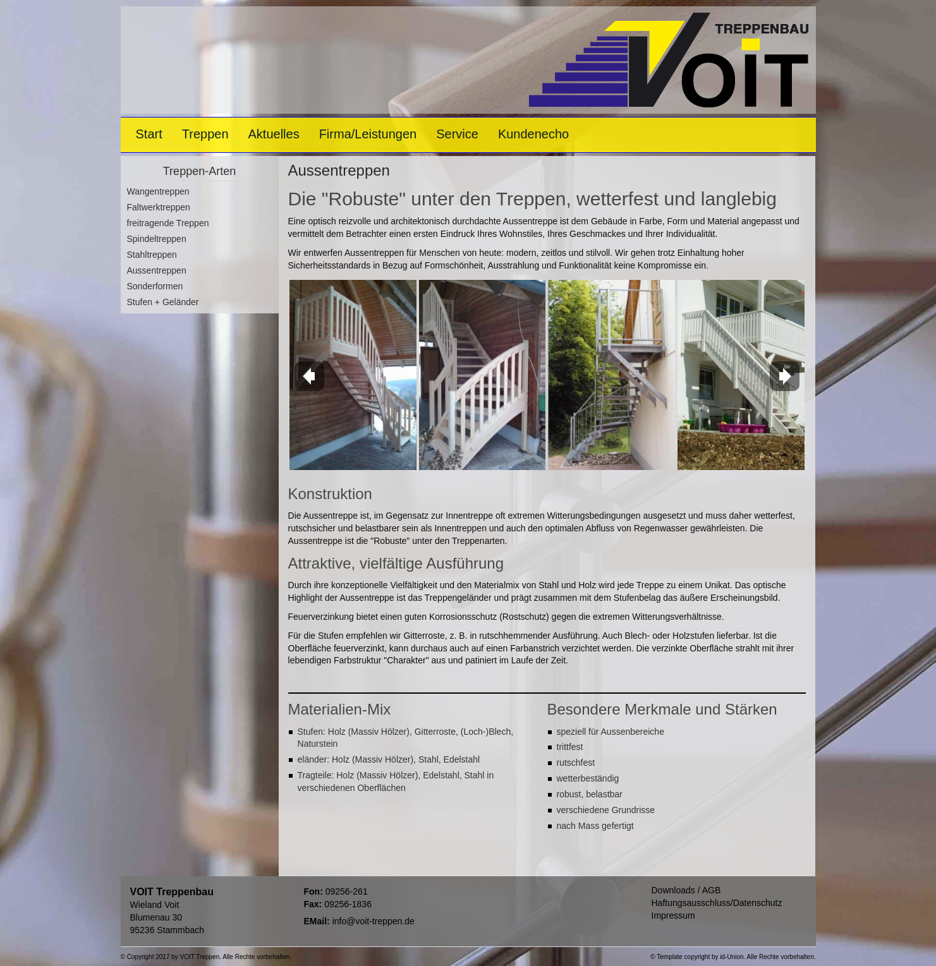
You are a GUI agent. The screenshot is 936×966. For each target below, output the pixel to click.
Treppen (205, 134)
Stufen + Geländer (163, 302)
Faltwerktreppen (158, 207)
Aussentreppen (156, 270)
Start (149, 134)
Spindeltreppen (156, 239)
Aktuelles (274, 134)
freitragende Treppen (168, 223)
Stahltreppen (152, 255)
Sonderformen (155, 286)
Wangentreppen (158, 191)
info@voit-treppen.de (373, 921)
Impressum (673, 915)
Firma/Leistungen (368, 134)
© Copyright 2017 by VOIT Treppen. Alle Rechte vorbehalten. (206, 956)
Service (457, 134)
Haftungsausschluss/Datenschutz (717, 903)
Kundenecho (533, 134)
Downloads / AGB (686, 890)
